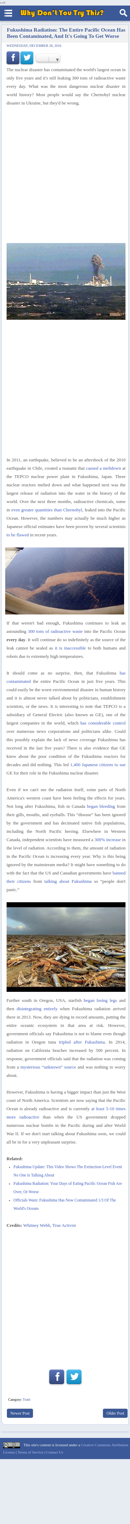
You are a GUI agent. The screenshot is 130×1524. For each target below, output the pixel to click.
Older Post (115, 1413)
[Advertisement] (65, 1296)
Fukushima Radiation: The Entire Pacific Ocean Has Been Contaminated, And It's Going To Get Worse (66, 33)
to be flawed (18, 534)
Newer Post (20, 1413)
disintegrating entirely (37, 1008)
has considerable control (102, 723)
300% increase (107, 839)
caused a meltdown (103, 468)
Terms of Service (30, 1452)
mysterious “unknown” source (48, 1067)
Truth (27, 1399)
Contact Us (54, 1452)
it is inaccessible (70, 648)
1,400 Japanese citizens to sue (98, 764)
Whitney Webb (36, 1225)
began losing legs (100, 1000)
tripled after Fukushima (82, 1042)
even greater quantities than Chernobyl (46, 509)
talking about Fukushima (68, 881)
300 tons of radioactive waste (55, 631)
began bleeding (101, 806)
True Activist (64, 1225)
